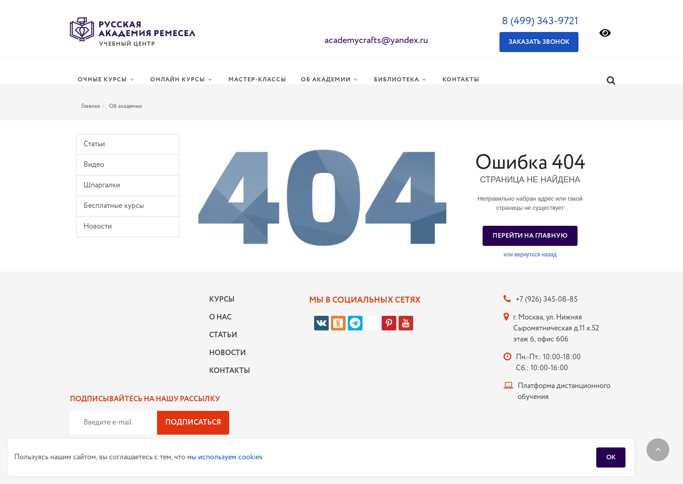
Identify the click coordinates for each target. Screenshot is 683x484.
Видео (94, 165)
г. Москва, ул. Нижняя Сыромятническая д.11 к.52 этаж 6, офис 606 (556, 328)
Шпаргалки (102, 185)
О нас (220, 317)
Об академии (125, 106)
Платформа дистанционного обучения (564, 391)
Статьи (94, 144)
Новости (98, 226)
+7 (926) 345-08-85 (546, 299)
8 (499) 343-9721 (540, 21)
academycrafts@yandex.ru (376, 40)
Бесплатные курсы (114, 206)
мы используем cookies (225, 457)
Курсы (222, 299)
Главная (90, 106)
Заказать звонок (539, 42)
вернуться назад (536, 254)
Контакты (227, 371)
